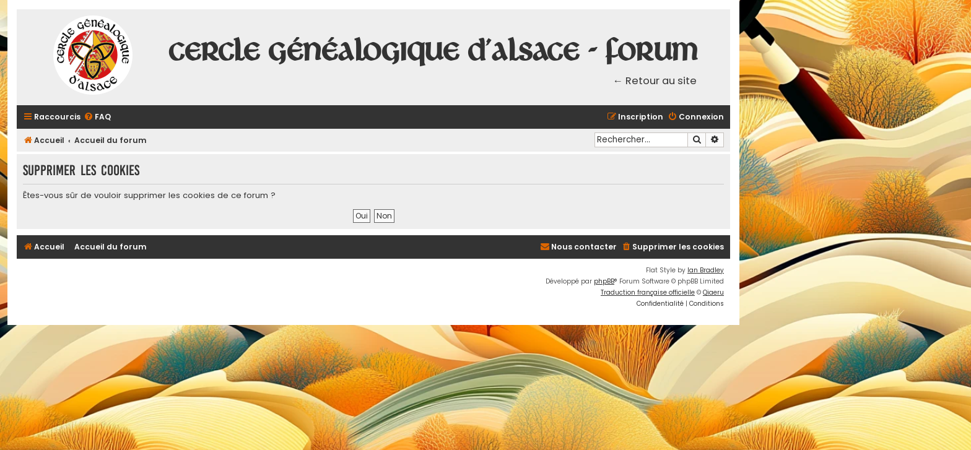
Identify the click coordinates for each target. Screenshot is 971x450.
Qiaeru (713, 292)
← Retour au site (655, 81)
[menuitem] (97, 117)
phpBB (604, 281)
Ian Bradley (705, 270)
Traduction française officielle (648, 292)
